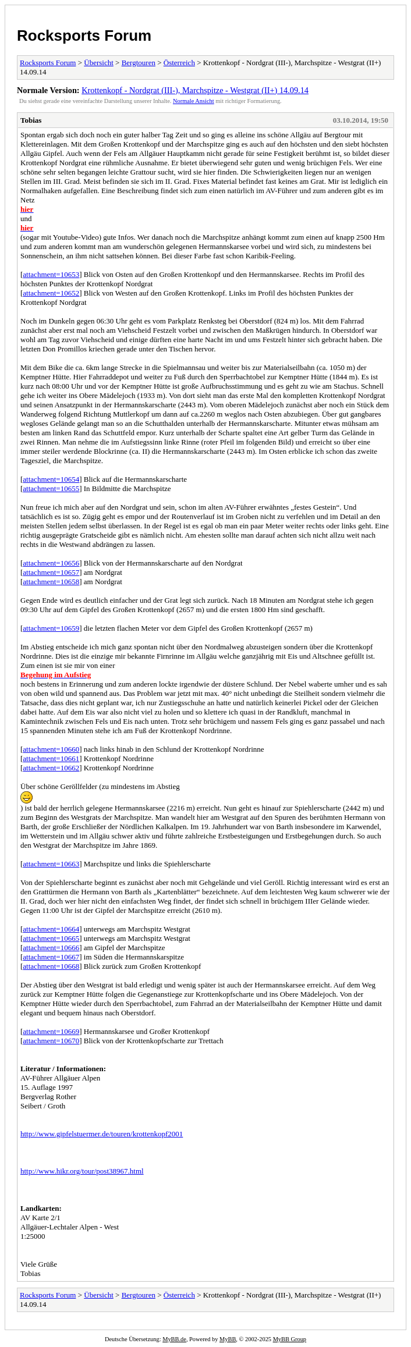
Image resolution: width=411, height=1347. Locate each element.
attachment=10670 (51, 1040)
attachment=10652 (51, 293)
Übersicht (99, 62)
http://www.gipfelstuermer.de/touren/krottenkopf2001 (101, 1133)
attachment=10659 (51, 628)
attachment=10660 (51, 749)
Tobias (30, 120)
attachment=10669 (51, 1031)
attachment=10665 (51, 938)
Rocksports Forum (84, 35)
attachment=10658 (51, 581)
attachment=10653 (51, 274)
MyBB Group (289, 1339)
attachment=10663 (51, 863)
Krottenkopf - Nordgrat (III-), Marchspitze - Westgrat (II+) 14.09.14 (195, 90)
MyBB (227, 1339)
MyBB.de (174, 1339)
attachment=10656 (51, 563)
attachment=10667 (51, 957)
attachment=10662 (51, 767)
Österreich (179, 62)
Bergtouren (138, 62)
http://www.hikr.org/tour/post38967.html (82, 1171)
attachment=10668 (51, 966)
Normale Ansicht (193, 101)
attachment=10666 (51, 947)
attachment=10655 (51, 488)
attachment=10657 (51, 572)
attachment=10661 (51, 758)
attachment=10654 (51, 479)
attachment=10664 (51, 929)
